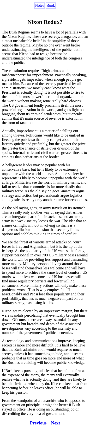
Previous (38, 422)
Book (51, 5)
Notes (39, 5)
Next (55, 422)
